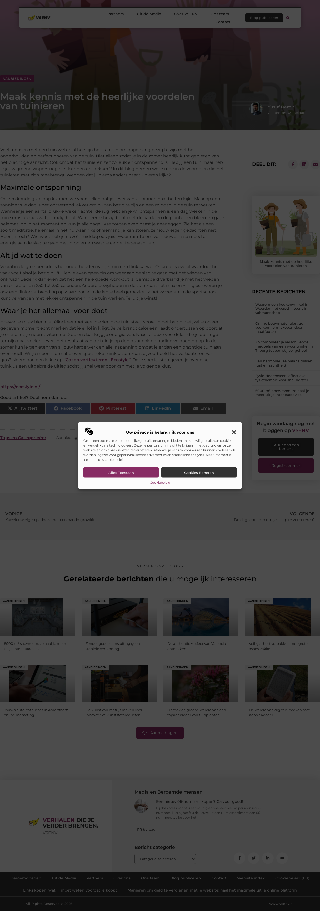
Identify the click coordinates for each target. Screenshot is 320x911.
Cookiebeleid (160, 482)
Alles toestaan (121, 472)
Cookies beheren (199, 472)
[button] (234, 432)
